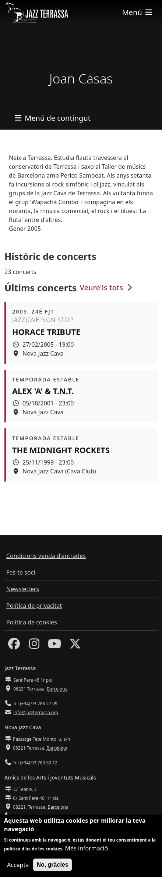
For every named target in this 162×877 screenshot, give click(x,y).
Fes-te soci (20, 572)
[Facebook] (14, 646)
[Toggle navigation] (138, 12)
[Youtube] (54, 646)
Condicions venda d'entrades (46, 556)
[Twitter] (75, 646)
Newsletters (22, 589)
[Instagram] (34, 646)
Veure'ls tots (107, 287)
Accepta (18, 867)
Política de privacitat (34, 606)
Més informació (86, 850)
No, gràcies (52, 866)
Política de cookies (31, 622)
